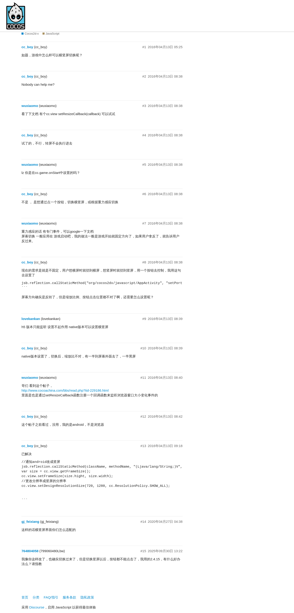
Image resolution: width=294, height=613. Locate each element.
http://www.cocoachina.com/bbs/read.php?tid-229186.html (65, 390)
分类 (36, 597)
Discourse (36, 607)
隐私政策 (87, 597)
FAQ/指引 (51, 597)
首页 (24, 597)
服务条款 (69, 597)
